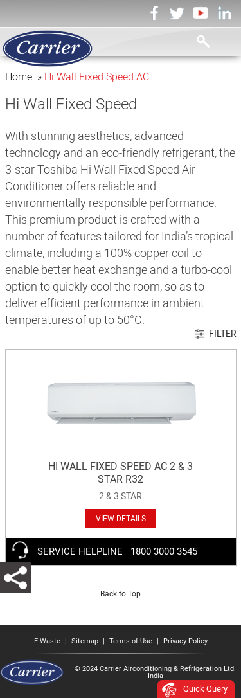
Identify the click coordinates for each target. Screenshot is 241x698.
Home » (24, 77)
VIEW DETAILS (121, 518)
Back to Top (120, 593)
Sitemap (84, 641)
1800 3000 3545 (163, 551)
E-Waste (47, 641)
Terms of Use (130, 641)
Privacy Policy (185, 641)
